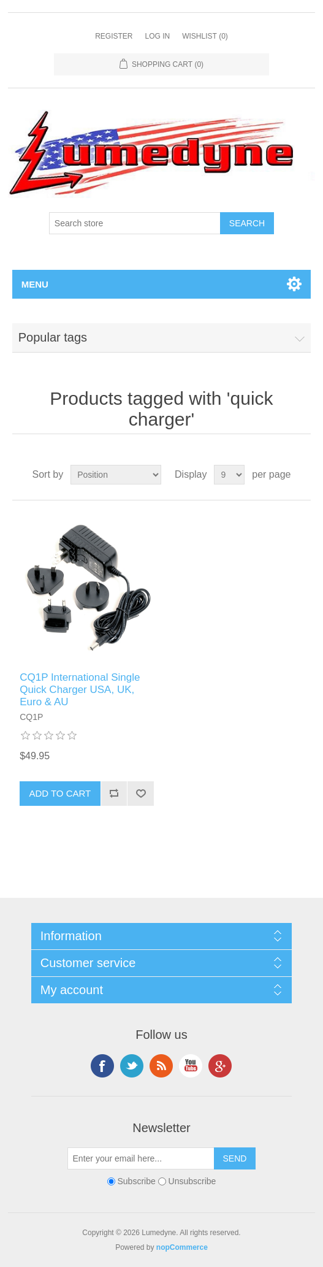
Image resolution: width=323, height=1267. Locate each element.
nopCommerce (182, 1247)
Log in (157, 36)
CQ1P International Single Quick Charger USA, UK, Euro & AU (80, 690)
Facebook (102, 1066)
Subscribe (136, 1181)
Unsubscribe (192, 1181)
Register (113, 36)
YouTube (190, 1066)
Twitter (131, 1066)
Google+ (220, 1066)
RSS (161, 1066)
